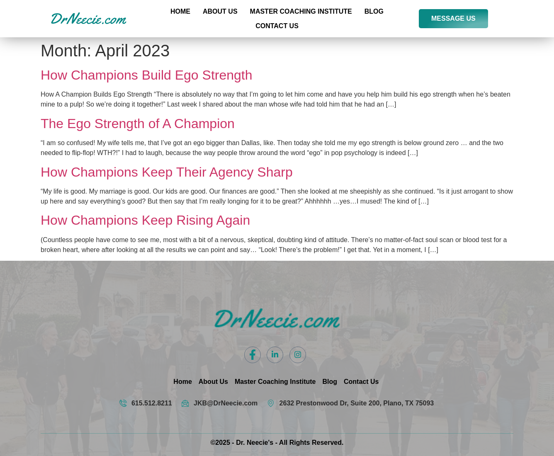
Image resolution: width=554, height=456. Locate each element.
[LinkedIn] (275, 355)
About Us (220, 11)
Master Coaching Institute (301, 11)
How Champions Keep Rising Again (145, 220)
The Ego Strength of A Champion (138, 123)
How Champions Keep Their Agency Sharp (167, 172)
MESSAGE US (453, 18)
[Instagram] (297, 355)
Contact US (277, 25)
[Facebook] (252, 355)
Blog (374, 11)
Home (180, 11)
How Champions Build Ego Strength (147, 75)
